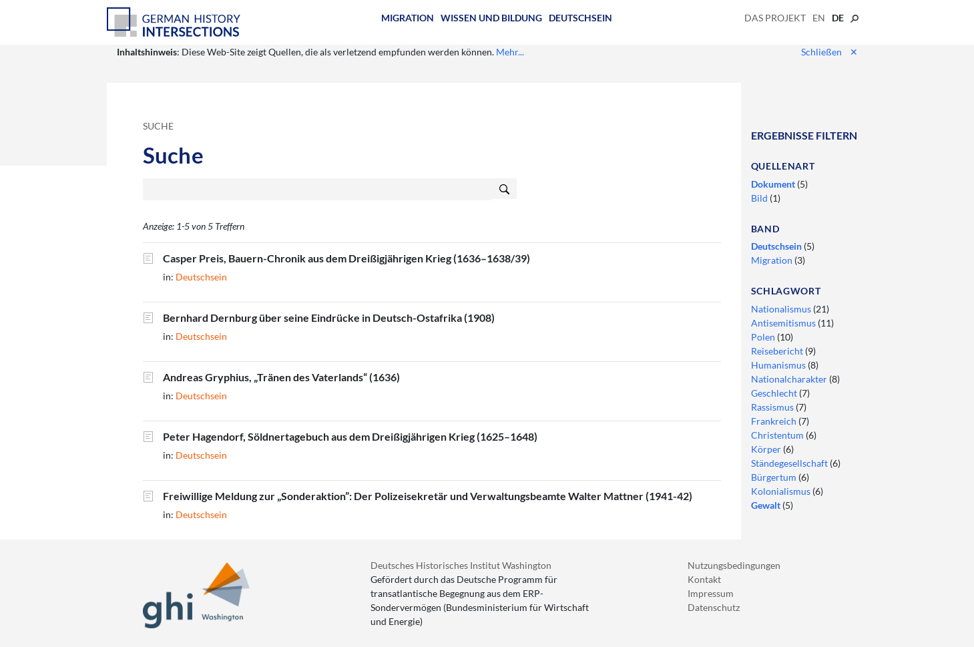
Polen (764, 337)
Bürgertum (774, 477)
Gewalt (766, 505)
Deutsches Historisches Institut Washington (461, 565)
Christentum (778, 435)
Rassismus (773, 407)
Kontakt (704, 579)
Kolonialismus (781, 491)
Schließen (829, 51)
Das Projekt (775, 17)
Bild (760, 198)
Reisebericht (778, 351)
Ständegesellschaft (790, 463)
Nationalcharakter (790, 379)
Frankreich (774, 421)
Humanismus (779, 365)
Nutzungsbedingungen (734, 565)
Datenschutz (714, 607)
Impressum (711, 593)
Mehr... (510, 51)
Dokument (774, 184)
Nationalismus (782, 308)
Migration (407, 17)
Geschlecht (775, 393)
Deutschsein (580, 17)
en (818, 17)
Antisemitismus (784, 323)
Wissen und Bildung (491, 17)
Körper (767, 449)
